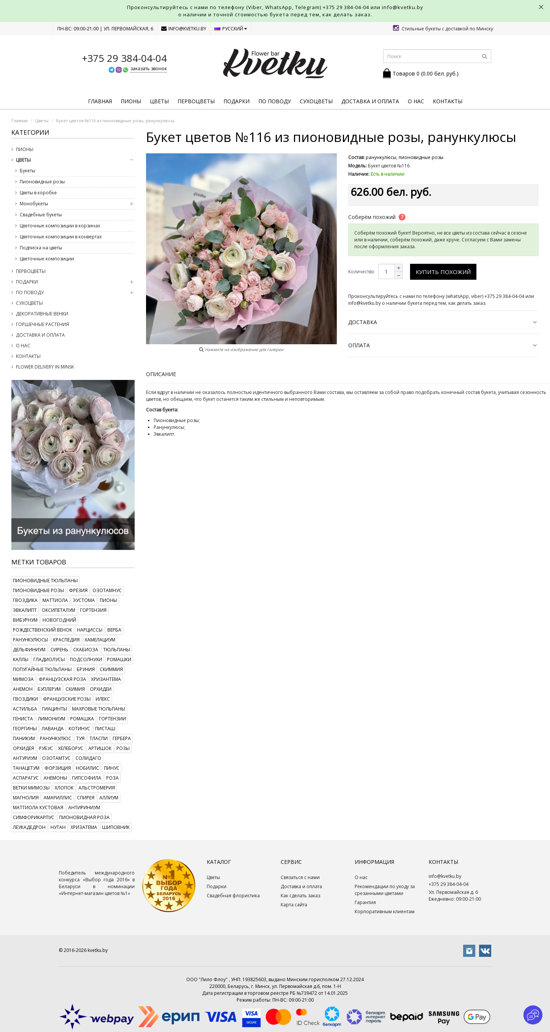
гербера (122, 738)
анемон (23, 689)
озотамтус (56, 758)
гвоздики (25, 699)
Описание (161, 374)
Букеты (27, 170)
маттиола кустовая (38, 807)
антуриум (25, 758)
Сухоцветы (316, 101)
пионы (108, 600)
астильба (25, 709)
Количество (361, 271)
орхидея (23, 748)
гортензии (112, 718)
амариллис (58, 797)
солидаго (88, 758)
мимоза (23, 679)
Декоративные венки (42, 313)
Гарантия (365, 902)
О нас (416, 101)
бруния (86, 669)
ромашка (82, 718)
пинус (111, 768)
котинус (79, 728)
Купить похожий (443, 272)
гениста (23, 718)
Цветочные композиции (47, 258)
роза (112, 778)
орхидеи (101, 689)
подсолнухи (86, 659)
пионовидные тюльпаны (45, 580)
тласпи (99, 738)
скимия (75, 689)
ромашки (119, 659)
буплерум (49, 689)
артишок (100, 748)
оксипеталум (58, 610)
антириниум (84, 807)
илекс (103, 699)
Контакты (447, 101)
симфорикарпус (33, 817)
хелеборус (70, 748)
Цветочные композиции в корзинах (60, 225)
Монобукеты (34, 203)
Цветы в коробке (38, 192)
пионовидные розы (38, 590)
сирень (59, 649)
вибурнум (25, 620)
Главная (100, 101)
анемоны (55, 778)
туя (80, 738)
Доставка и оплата (370, 101)
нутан (58, 827)
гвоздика (25, 600)
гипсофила (86, 778)
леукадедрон (29, 827)
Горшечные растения (42, 324)
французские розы (67, 699)
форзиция (57, 768)
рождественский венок (42, 630)
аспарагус (26, 778)
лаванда (53, 728)
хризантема (106, 679)
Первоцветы (196, 101)
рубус (46, 748)
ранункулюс (55, 738)
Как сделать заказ (300, 895)
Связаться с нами (300, 877)
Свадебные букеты (41, 214)
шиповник (116, 827)
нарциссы (89, 630)
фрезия (78, 590)
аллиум (108, 797)
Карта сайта (294, 904)
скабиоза (85, 649)
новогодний (59, 620)
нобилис (87, 768)
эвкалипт (25, 610)
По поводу (274, 101)
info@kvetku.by (183, 28)
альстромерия (97, 788)
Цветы (159, 101)
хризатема (84, 827)
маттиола (55, 600)
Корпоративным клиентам (385, 911)
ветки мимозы (31, 788)
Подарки (236, 101)
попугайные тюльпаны (42, 669)
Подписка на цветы (41, 247)
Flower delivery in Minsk (45, 367)
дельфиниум (29, 649)
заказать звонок (148, 68)
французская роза (62, 679)
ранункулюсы (30, 640)
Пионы (131, 101)
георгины (25, 728)
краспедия (66, 640)
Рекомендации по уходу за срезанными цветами (385, 890)
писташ (105, 728)
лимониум (51, 718)
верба (114, 630)
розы (123, 748)
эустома (84, 600)
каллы (20, 659)
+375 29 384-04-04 (346, 7)
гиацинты (54, 709)
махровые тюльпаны (98, 709)
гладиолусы (49, 659)
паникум (24, 738)
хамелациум (100, 640)
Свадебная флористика (233, 895)
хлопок (64, 788)
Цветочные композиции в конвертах (61, 236)
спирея (85, 797)
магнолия (26, 797)
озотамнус (107, 590)
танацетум (26, 768)
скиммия (111, 669)
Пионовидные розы (42, 181)
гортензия (93, 610)
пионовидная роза (84, 817)
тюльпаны (116, 649)
